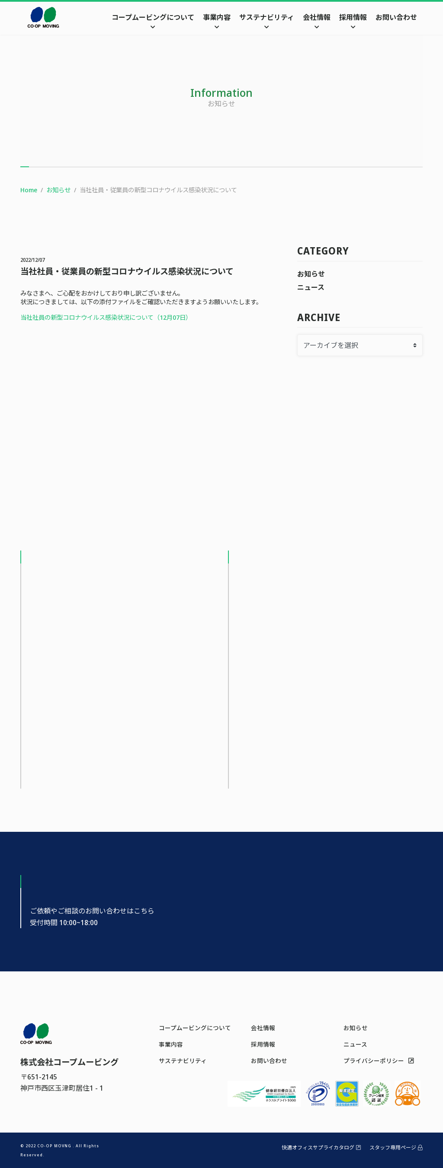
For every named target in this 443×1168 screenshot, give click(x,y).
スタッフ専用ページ (396, 1147)
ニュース (310, 287)
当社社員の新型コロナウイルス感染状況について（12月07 (100, 317)
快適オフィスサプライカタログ (321, 1147)
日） (186, 317)
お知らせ (311, 274)
